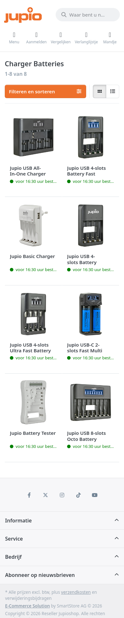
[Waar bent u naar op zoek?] (88, 14)
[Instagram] (62, 495)
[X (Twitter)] (46, 495)
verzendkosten (76, 592)
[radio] (99, 91)
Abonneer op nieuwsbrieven (40, 574)
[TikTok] (79, 495)
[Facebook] (29, 495)
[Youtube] (95, 495)
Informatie (18, 520)
